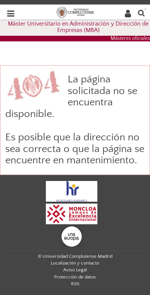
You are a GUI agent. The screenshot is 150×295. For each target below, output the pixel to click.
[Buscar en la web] (141, 13)
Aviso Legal (75, 269)
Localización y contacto (75, 263)
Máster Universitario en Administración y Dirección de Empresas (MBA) (78, 27)
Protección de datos (75, 277)
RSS (75, 283)
